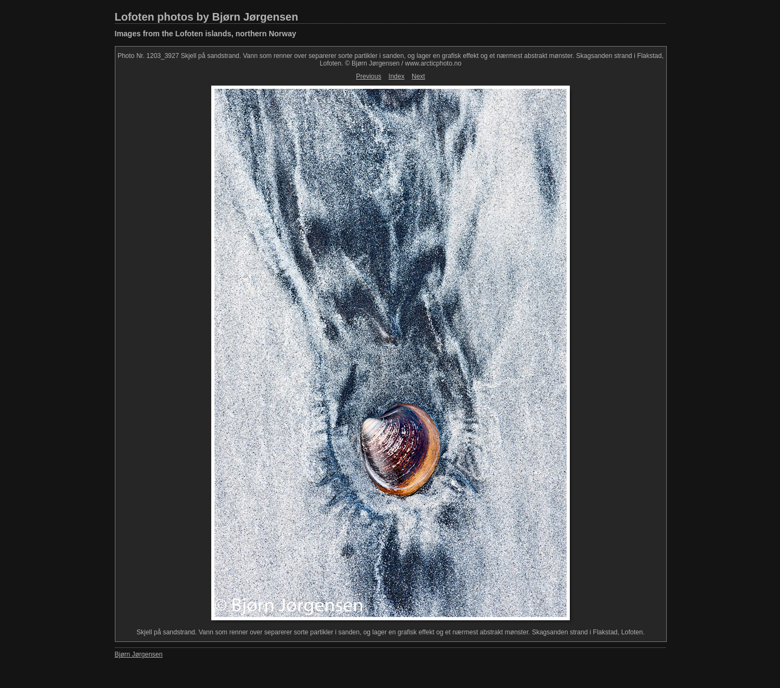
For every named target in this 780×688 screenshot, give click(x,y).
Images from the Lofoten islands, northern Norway (205, 33)
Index (396, 76)
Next (418, 76)
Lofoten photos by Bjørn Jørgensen (206, 17)
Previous (368, 76)
